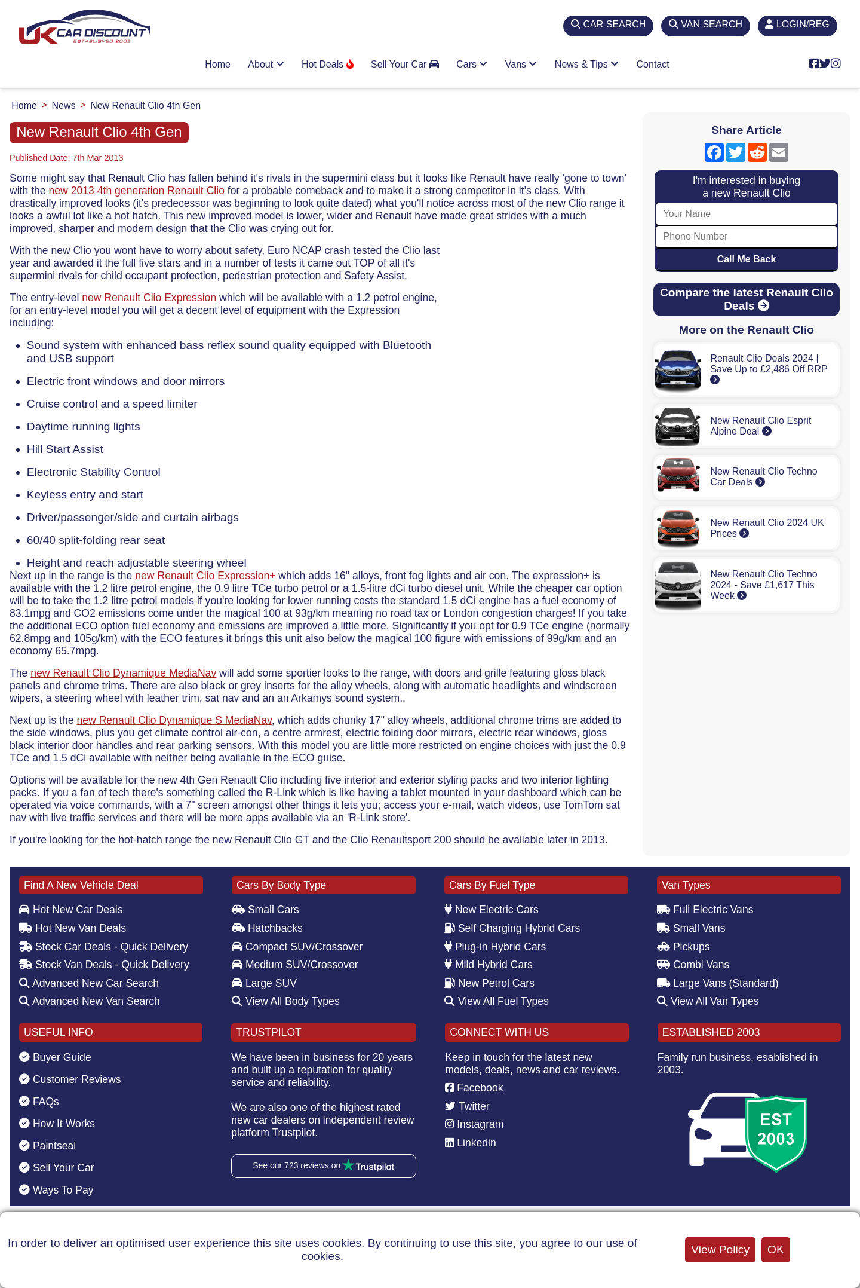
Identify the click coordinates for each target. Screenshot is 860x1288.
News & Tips (587, 64)
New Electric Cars (491, 910)
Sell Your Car (405, 64)
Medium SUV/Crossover (295, 965)
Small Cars (265, 910)
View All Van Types (708, 1001)
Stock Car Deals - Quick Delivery (103, 947)
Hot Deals (328, 64)
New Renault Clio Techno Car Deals (763, 476)
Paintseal (47, 1146)
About (266, 64)
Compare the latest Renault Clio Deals (746, 299)
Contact (653, 64)
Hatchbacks (267, 928)
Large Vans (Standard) (718, 983)
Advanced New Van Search (89, 1001)
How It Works (57, 1124)
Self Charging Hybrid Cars (512, 928)
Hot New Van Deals (72, 928)
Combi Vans (693, 965)
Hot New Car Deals (70, 910)
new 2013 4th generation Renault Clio (137, 191)
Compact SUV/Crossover (297, 947)
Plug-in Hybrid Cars (495, 947)
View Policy (720, 1249)
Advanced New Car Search (89, 983)
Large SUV (264, 983)
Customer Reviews (70, 1079)
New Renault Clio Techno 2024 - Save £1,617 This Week (763, 585)
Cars (471, 64)
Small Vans (691, 928)
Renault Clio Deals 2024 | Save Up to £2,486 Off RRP (768, 368)
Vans (521, 64)
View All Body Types (286, 1001)
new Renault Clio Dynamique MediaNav (123, 673)
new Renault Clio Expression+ (205, 576)
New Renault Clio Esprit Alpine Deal (760, 425)
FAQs (39, 1102)
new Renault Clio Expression (149, 298)
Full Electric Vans (705, 910)
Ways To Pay (56, 1190)
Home (218, 64)
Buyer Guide (55, 1057)
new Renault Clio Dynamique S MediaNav (173, 720)
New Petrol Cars (489, 983)
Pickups (683, 947)
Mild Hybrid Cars (488, 965)
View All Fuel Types (496, 1001)
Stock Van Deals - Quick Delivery (104, 965)
